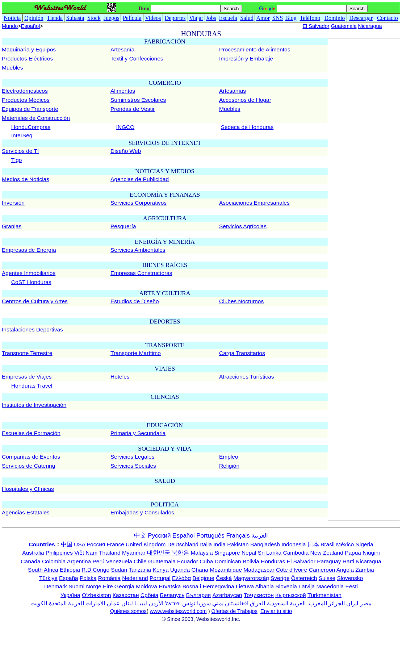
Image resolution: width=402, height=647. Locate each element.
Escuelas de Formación (31, 433)
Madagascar (258, 570)
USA (79, 544)
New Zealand (326, 553)
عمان (113, 603)
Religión (229, 466)
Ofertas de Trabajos (234, 611)
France (115, 544)
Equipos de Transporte (30, 109)
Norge (93, 586)
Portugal (160, 578)
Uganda (180, 570)
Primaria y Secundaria (138, 433)
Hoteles (120, 376)
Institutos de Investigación (34, 405)
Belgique (203, 578)
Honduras (273, 561)
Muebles (12, 67)
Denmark (55, 586)
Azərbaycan (227, 595)
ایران (352, 603)
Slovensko (350, 578)
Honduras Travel (32, 386)
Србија (149, 595)
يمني (217, 603)
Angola (345, 570)
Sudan (119, 570)
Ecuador (187, 561)
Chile (140, 561)
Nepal (249, 553)
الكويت (38, 603)
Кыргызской (290, 595)
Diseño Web (125, 151)
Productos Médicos (26, 100)
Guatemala (344, 26)
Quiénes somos (128, 611)
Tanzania (140, 570)
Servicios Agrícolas (243, 226)
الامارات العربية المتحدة (77, 603)
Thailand (109, 553)
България (198, 595)
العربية (259, 535)
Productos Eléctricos (27, 58)
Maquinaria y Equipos (29, 49)
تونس (188, 603)
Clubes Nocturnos (241, 301)
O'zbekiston (96, 595)
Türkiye (48, 578)
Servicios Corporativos (138, 203)
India (219, 544)
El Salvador (315, 26)
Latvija (306, 586)
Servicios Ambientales (138, 250)
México (345, 544)
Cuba (206, 561)
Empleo (228, 457)
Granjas (11, 226)
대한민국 (158, 553)
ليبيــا (140, 603)
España (68, 578)
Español (30, 26)
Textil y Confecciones (136, 58)
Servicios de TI (20, 151)
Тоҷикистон (259, 595)
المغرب (318, 603)
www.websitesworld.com (178, 611)
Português (210, 535)
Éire (108, 586)
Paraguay (329, 561)
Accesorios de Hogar (245, 100)
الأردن (156, 603)
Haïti (348, 561)
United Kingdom (146, 544)
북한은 (180, 553)
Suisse (327, 578)
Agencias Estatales (26, 512)
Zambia (364, 570)
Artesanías (232, 91)
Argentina (79, 561)
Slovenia (286, 586)
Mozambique (226, 570)
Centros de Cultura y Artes (35, 301)
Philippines (59, 553)
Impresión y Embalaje (246, 58)
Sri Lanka (269, 553)
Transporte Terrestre (27, 353)
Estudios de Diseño (134, 301)
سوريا (204, 603)
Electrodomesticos (25, 91)
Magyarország (251, 578)
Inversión (13, 203)
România (109, 578)
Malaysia (201, 553)
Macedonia (330, 586)
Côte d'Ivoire (291, 570)
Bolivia (251, 561)
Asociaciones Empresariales (254, 203)
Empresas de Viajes (27, 376)
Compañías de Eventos (31, 457)
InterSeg (22, 135)
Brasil (328, 544)
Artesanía (122, 49)
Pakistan (237, 544)
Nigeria (364, 544)
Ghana (199, 570)
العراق (257, 603)
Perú (99, 561)
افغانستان (236, 603)
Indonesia (293, 544)
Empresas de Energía (29, 250)
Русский (159, 535)
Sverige (280, 578)
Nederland (135, 578)
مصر (366, 603)
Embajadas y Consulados (142, 512)
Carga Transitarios (242, 353)
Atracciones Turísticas (246, 376)
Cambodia (296, 553)
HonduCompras (31, 127)
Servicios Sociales (133, 466)
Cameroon (322, 570)
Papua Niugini (362, 553)
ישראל (173, 603)
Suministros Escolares (138, 100)
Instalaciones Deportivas (32, 329)
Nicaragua (370, 26)
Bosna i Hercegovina (208, 586)
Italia (206, 544)
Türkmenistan (324, 595)
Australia (33, 553)
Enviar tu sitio (276, 611)
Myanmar (134, 553)
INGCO (125, 127)
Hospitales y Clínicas (28, 489)
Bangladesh (265, 544)
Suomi (76, 586)
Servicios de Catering (28, 466)
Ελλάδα (181, 578)
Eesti (352, 586)
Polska (88, 578)
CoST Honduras (31, 282)
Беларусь (172, 595)
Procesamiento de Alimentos (254, 49)
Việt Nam (85, 553)
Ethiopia (70, 570)
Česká (224, 578)
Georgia (124, 586)
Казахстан (126, 595)
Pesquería (123, 226)
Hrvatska (170, 586)
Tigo (16, 160)
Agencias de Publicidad (139, 179)
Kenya (161, 570)
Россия (96, 544)
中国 (66, 544)
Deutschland (182, 544)
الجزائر (336, 603)
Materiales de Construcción (36, 118)
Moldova (146, 586)
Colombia (54, 561)
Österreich (304, 578)
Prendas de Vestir (132, 109)
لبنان (127, 603)
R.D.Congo (95, 570)
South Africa (43, 570)
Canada (30, 561)
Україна (70, 595)
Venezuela (119, 561)
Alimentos (122, 91)
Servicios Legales (132, 457)
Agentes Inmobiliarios (28, 273)
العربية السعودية (286, 603)
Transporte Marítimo (135, 353)
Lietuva (245, 586)
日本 (313, 544)
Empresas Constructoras (141, 273)
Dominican (228, 561)
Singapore (227, 553)
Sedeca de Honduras (247, 127)
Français (238, 535)
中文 (140, 535)
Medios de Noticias (25, 179)
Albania (264, 586)
